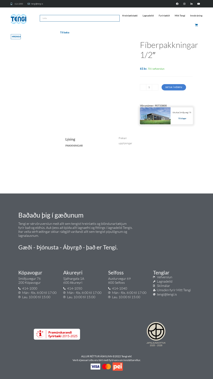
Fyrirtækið (164, 15)
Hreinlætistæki (130, 15)
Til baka (64, 32)
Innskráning (196, 15)
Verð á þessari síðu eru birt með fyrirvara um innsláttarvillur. (107, 360)
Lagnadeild (148, 15)
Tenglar (161, 272)
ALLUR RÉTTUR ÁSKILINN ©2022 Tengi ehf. (106, 356)
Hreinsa (16, 37)
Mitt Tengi (180, 15)
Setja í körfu (173, 87)
